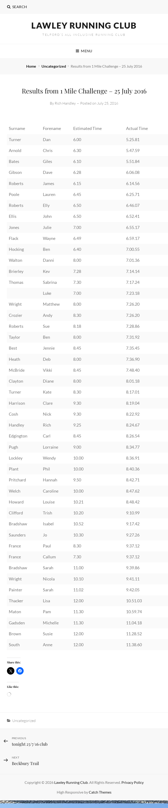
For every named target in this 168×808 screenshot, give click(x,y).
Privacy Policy (132, 782)
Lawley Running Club (84, 25)
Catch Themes (100, 792)
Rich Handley (65, 103)
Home (31, 66)
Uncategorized (53, 66)
